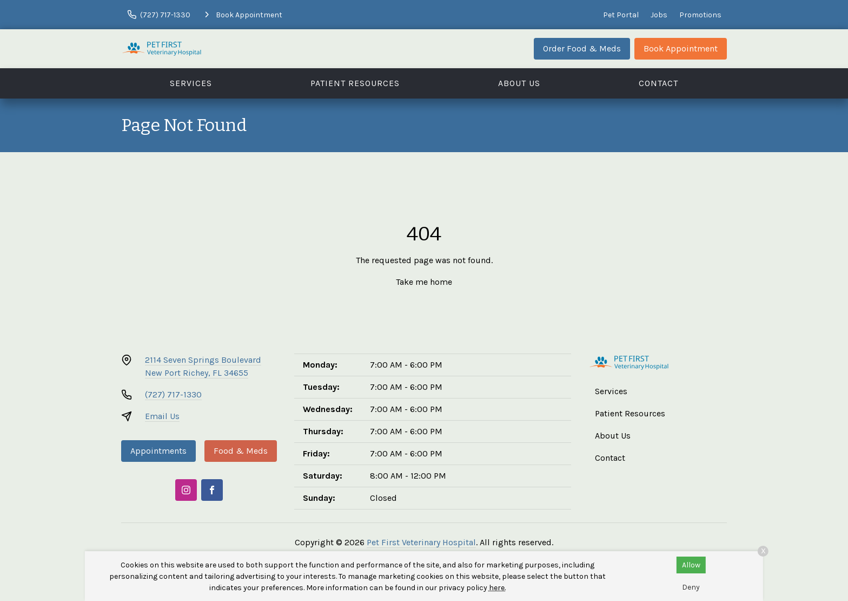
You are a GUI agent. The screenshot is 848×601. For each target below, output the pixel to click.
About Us (519, 83)
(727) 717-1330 (173, 394)
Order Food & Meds (582, 48)
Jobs (659, 14)
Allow (691, 565)
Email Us (162, 416)
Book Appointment (681, 48)
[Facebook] (212, 490)
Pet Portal (621, 14)
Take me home (424, 282)
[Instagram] (186, 490)
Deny (691, 587)
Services (191, 83)
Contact (658, 83)
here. (497, 587)
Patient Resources (355, 83)
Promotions (700, 14)
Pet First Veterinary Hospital (421, 542)
